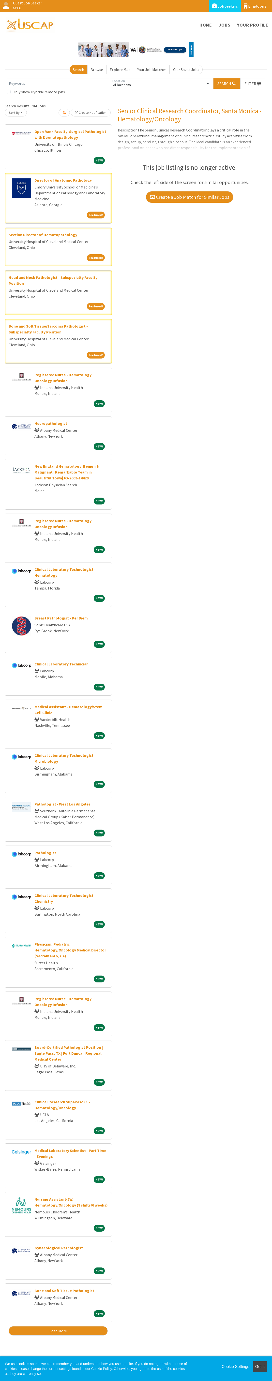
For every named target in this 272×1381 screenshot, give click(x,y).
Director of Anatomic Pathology (63, 180)
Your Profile (252, 25)
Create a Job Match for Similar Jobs (189, 197)
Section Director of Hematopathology (43, 234)
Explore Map (120, 69)
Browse (97, 69)
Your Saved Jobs (186, 69)
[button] (252, 83)
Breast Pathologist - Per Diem (61, 618)
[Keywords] (58, 83)
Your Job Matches (151, 69)
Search (78, 69)
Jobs (224, 25)
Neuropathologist (50, 423)
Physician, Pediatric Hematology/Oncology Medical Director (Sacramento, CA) (70, 950)
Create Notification (90, 112)
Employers (255, 6)
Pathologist (45, 852)
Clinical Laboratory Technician (61, 664)
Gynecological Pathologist (58, 1247)
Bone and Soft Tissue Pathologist (64, 1290)
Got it (260, 1367)
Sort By (14, 112)
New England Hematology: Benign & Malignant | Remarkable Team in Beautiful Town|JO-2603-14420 (66, 472)
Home (205, 25)
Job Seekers (225, 6)
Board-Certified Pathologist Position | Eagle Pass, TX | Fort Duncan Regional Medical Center (68, 1053)
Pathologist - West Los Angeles (62, 804)
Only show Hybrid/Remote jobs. (39, 91)
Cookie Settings (235, 1367)
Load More (58, 1330)
